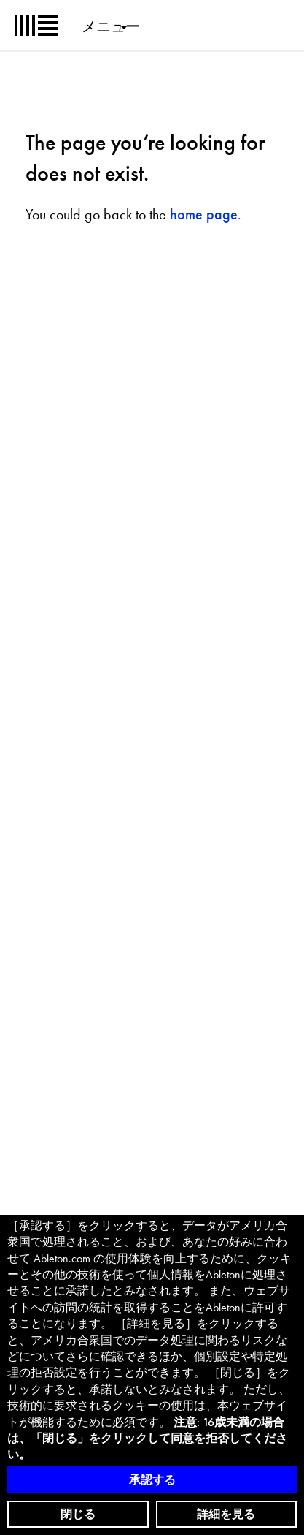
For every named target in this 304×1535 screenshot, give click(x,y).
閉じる (78, 1514)
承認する (152, 1479)
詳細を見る (226, 1514)
